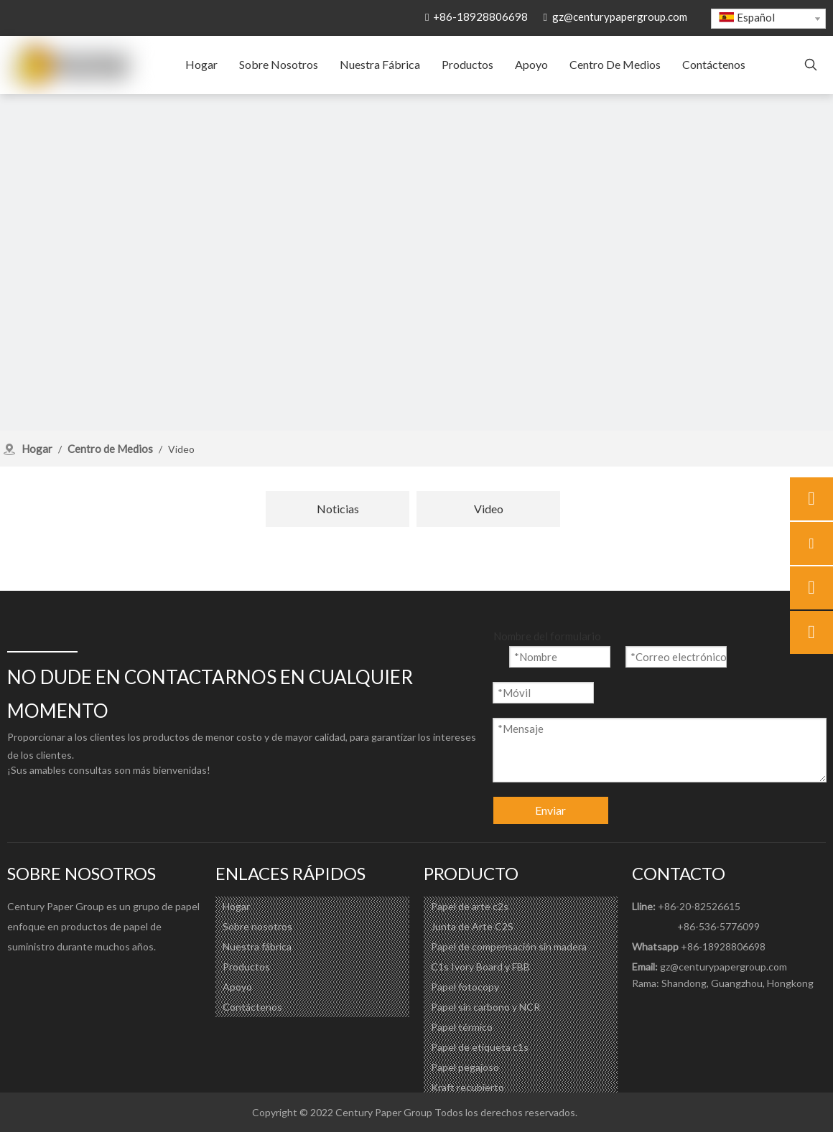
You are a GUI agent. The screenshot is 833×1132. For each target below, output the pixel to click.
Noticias (338, 508)
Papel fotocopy (465, 987)
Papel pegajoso (465, 1067)
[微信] (133, 979)
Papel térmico (462, 1027)
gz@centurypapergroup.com (619, 16)
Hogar (236, 906)
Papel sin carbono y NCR (485, 1007)
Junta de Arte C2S (472, 926)
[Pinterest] (104, 979)
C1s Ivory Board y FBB (480, 966)
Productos (246, 966)
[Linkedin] (47, 979)
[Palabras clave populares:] (811, 65)
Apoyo (237, 987)
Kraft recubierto (467, 1087)
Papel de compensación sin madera (509, 946)
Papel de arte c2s (469, 906)
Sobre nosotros (257, 926)
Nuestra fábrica (257, 946)
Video (488, 508)
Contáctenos (252, 1007)
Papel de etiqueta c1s (480, 1047)
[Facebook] (18, 979)
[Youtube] (76, 979)
